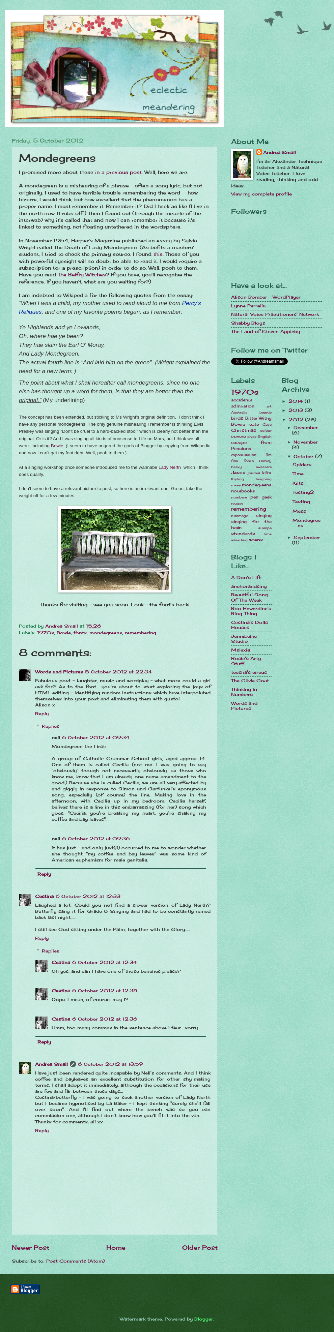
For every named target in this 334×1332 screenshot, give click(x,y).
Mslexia (240, 650)
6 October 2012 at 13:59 (110, 1064)
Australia (239, 412)
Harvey (265, 461)
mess (236, 485)
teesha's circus (249, 672)
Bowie (57, 445)
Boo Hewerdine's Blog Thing (251, 611)
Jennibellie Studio (244, 638)
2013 (296, 410)
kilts (267, 473)
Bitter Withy (258, 418)
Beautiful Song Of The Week (249, 597)
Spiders (302, 464)
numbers (239, 497)
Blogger (203, 1319)
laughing (264, 479)
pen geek (261, 497)
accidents (242, 400)
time (267, 534)
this (158, 254)
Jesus (238, 472)
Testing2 (303, 492)
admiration (242, 406)
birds (237, 418)
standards (243, 533)
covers (238, 436)
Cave (267, 424)
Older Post (200, 1247)
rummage (239, 516)
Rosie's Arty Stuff (246, 661)
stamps (265, 528)
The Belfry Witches (82, 274)
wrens (256, 539)
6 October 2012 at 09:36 (96, 838)
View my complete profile (261, 193)
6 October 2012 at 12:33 (88, 896)
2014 (296, 401)
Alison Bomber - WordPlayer (266, 297)
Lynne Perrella (248, 305)
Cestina (44, 896)
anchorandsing (249, 586)
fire (269, 455)
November (306, 442)
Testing (301, 501)
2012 (296, 419)
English (265, 436)
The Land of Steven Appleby (265, 331)
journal (254, 473)
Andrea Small (51, 1064)
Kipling (237, 479)
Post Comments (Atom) (75, 1261)
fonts (80, 632)
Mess (299, 511)
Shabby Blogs (248, 323)
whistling (239, 540)
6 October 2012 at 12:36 (104, 1019)
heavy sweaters (251, 467)
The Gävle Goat (250, 680)
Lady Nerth (170, 467)
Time (298, 473)
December (306, 427)
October (304, 456)
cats (254, 424)
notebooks (243, 491)
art (269, 406)
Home (116, 1247)
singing (264, 515)
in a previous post (118, 172)
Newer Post (30, 1247)
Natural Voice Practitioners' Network (275, 314)
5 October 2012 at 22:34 (118, 671)
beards (265, 412)
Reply (42, 713)
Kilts (298, 483)
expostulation (243, 455)
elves (251, 436)
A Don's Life (246, 577)
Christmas (243, 430)
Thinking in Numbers (244, 692)
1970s (45, 632)
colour (266, 430)
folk (234, 461)
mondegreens (105, 632)
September (307, 537)
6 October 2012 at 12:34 (104, 962)
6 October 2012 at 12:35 (104, 990)
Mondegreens (307, 522)
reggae (237, 503)
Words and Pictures (59, 671)
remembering (140, 632)
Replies (50, 726)
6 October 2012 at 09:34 (96, 737)
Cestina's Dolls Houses (249, 624)
